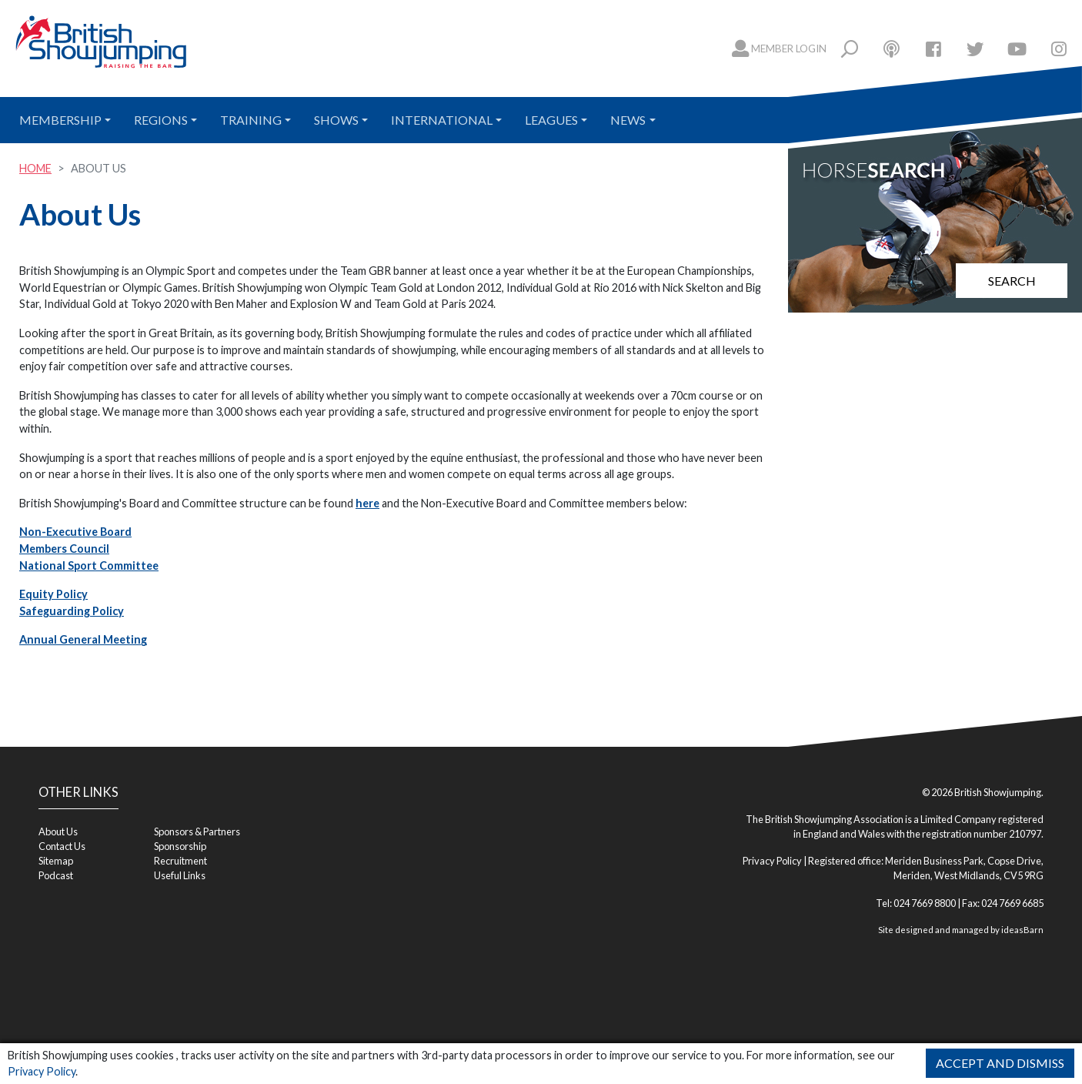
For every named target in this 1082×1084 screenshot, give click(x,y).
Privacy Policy (41, 1071)
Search (1012, 280)
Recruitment (180, 861)
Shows (336, 119)
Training (251, 119)
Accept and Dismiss (1000, 1063)
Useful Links (179, 875)
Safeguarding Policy (71, 610)
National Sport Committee (89, 565)
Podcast (55, 875)
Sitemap (55, 861)
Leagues (551, 119)
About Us (58, 831)
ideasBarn (1022, 930)
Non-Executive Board (75, 531)
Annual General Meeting (83, 639)
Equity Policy (53, 594)
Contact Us (61, 846)
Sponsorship (180, 846)
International (442, 119)
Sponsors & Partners (197, 831)
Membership (60, 119)
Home (35, 168)
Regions (161, 119)
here (367, 503)
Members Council (64, 548)
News (628, 119)
